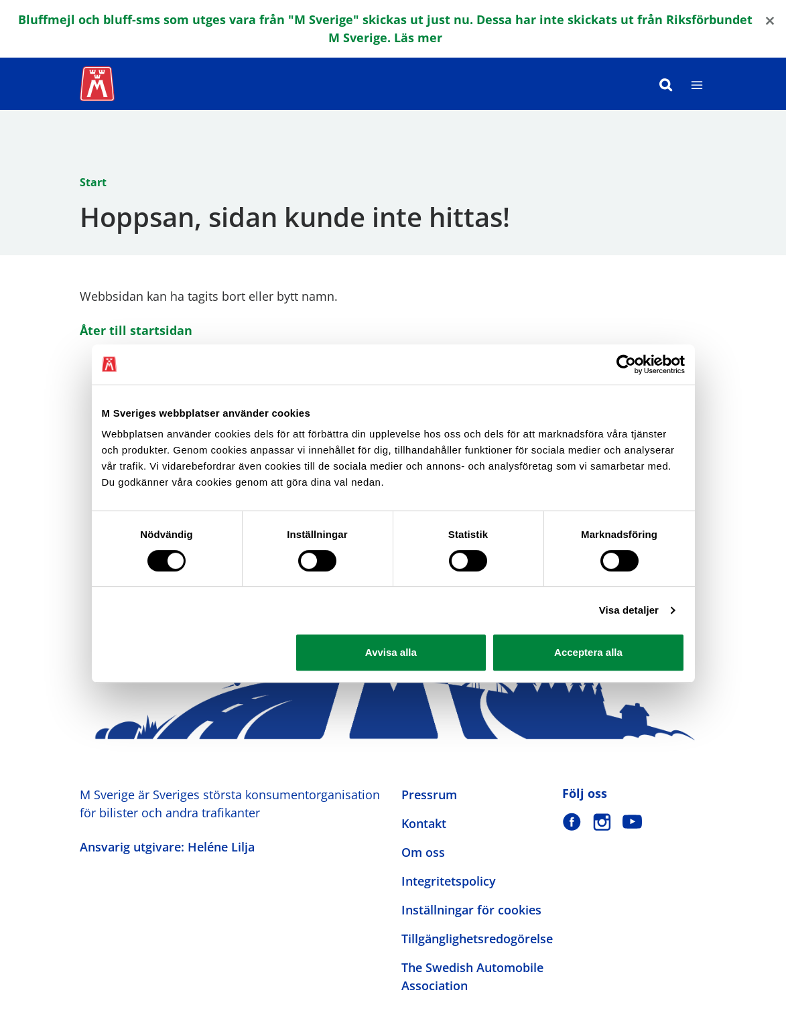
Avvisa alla (391, 652)
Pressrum (429, 794)
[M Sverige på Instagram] (602, 821)
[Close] (770, 20)
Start (93, 182)
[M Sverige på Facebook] (572, 821)
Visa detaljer (629, 610)
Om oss (423, 852)
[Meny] (697, 83)
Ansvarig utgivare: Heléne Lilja (167, 847)
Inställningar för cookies (471, 910)
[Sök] (666, 83)
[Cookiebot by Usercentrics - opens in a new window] (626, 364)
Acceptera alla (588, 652)
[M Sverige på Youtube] (632, 821)
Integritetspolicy (448, 881)
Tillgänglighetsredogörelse (477, 939)
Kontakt (423, 823)
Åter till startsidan (136, 330)
